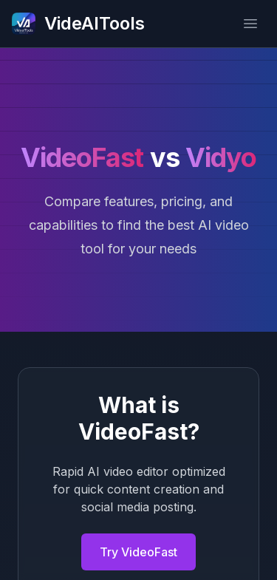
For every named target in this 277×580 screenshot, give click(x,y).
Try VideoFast (138, 552)
